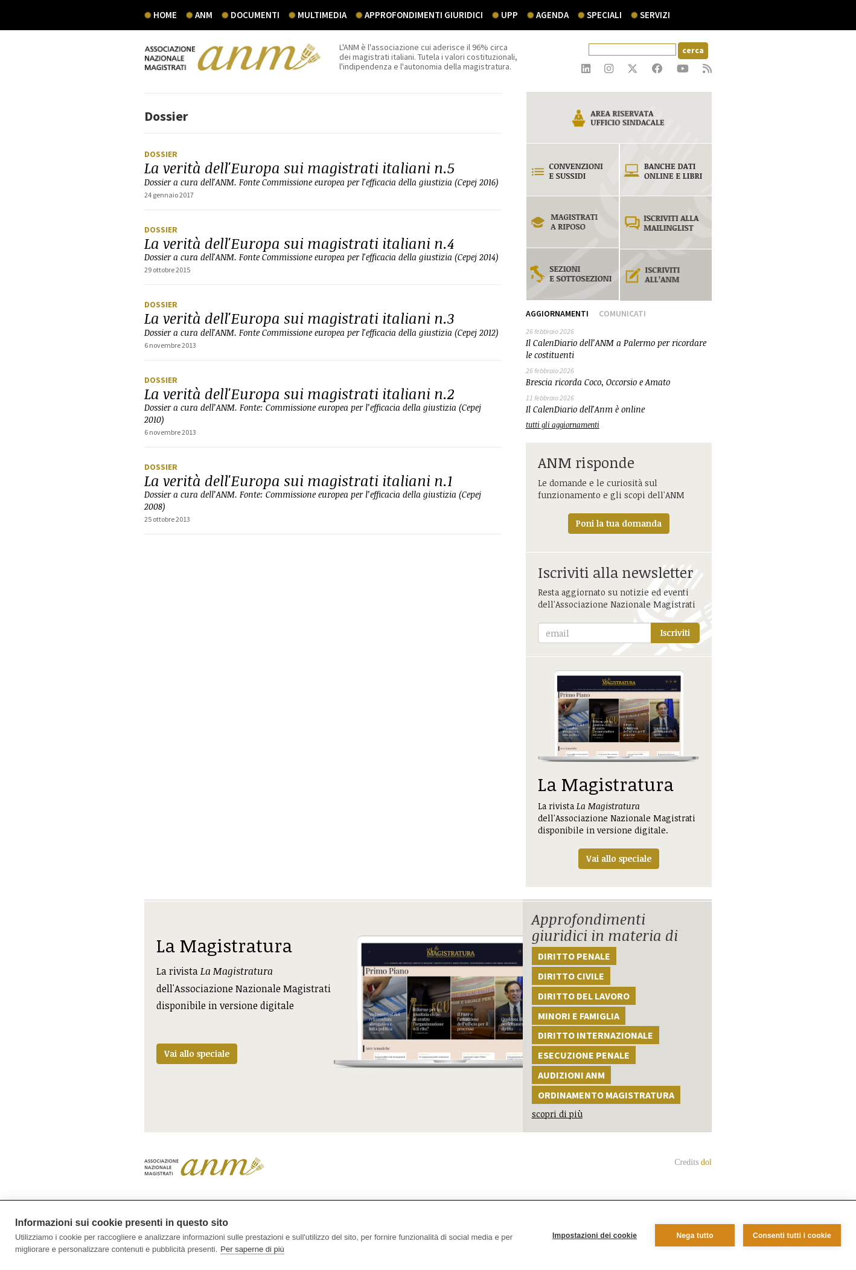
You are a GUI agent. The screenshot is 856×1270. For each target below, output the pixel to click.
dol (706, 1162)
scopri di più (557, 1114)
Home (165, 15)
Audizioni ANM (571, 1075)
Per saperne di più (252, 1249)
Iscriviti (675, 632)
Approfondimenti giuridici (424, 15)
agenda (552, 15)
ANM (203, 15)
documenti (255, 15)
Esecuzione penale (584, 1055)
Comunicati (622, 313)
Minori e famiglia (578, 1016)
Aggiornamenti (557, 313)
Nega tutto (694, 1235)
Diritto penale (574, 956)
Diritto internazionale (595, 1035)
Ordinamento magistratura (606, 1095)
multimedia (322, 15)
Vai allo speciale (196, 1053)
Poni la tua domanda (619, 523)
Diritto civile (571, 976)
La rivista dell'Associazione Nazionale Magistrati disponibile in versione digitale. (619, 769)
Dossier (160, 154)
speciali (604, 15)
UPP (509, 15)
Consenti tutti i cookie (792, 1235)
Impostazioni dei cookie (594, 1235)
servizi (655, 15)
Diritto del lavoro (584, 996)
